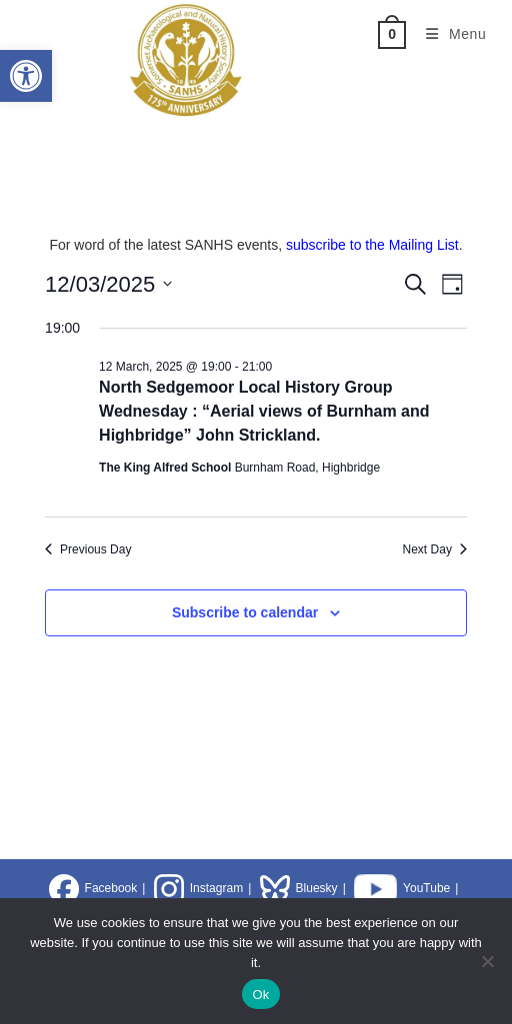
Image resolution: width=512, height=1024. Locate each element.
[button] (26, 76)
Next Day (435, 549)
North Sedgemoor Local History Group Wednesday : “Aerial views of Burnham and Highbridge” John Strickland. (264, 411)
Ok (260, 994)
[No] (487, 961)
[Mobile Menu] (449, 34)
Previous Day (88, 549)
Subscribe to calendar (245, 612)
